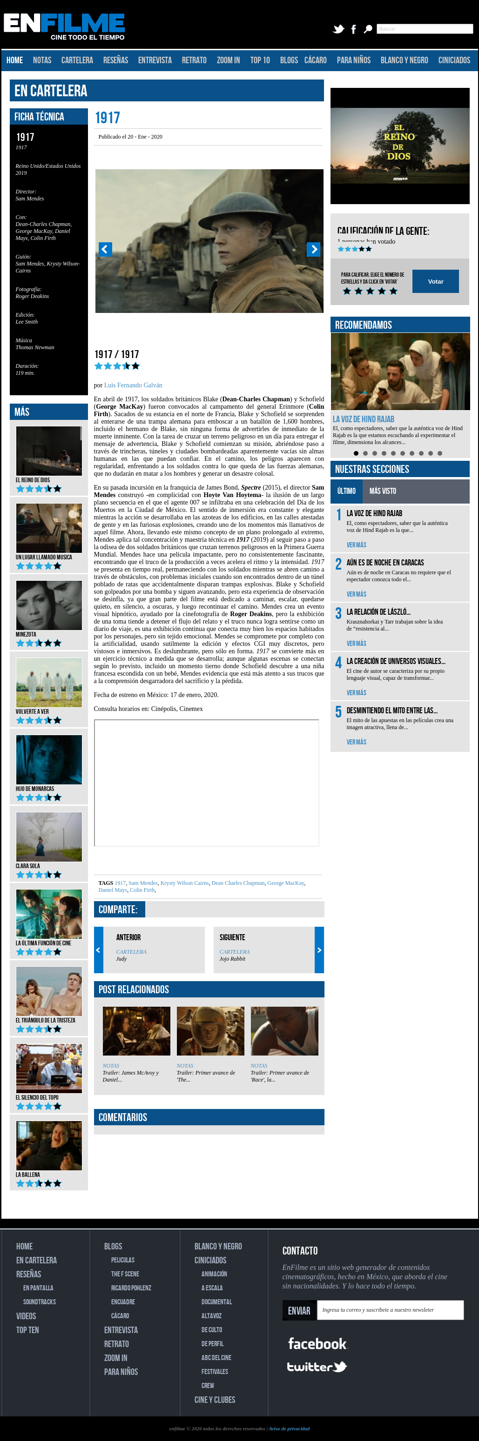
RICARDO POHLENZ (131, 1288)
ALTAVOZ (212, 1316)
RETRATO (194, 60)
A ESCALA (212, 1288)
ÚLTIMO (346, 491)
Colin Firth (141, 890)
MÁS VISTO (383, 491)
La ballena (49, 1172)
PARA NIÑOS (354, 60)
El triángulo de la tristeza (49, 1017)
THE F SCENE (125, 1274)
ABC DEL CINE (216, 1358)
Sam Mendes (142, 883)
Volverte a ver (49, 709)
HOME (15, 60)
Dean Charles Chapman (237, 883)
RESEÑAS (115, 60)
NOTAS (42, 60)
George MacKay (285, 883)
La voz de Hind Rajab (363, 419)
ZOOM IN (228, 60)
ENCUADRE (123, 1302)
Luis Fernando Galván (133, 385)
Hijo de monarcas (49, 786)
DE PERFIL (212, 1344)
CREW (208, 1385)
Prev (105, 249)
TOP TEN (27, 1330)
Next (313, 249)
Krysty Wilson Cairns (184, 883)
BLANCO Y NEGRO (404, 60)
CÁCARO (315, 60)
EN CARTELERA (51, 91)
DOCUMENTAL (217, 1302)
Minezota (49, 631)
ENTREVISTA (155, 60)
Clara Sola (49, 863)
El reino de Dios (49, 477)
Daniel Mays (113, 890)
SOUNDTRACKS (39, 1302)
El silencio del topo (49, 1095)
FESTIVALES (215, 1372)
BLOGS (289, 60)
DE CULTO (212, 1330)
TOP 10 (260, 60)
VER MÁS (356, 545)
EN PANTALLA (38, 1288)
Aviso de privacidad (289, 1428)
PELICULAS (123, 1260)
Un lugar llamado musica (49, 554)
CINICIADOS (454, 60)
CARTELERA (77, 60)
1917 (120, 883)
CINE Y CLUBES (215, 1400)
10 (440, 453)
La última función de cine (49, 940)
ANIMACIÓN (214, 1274)
